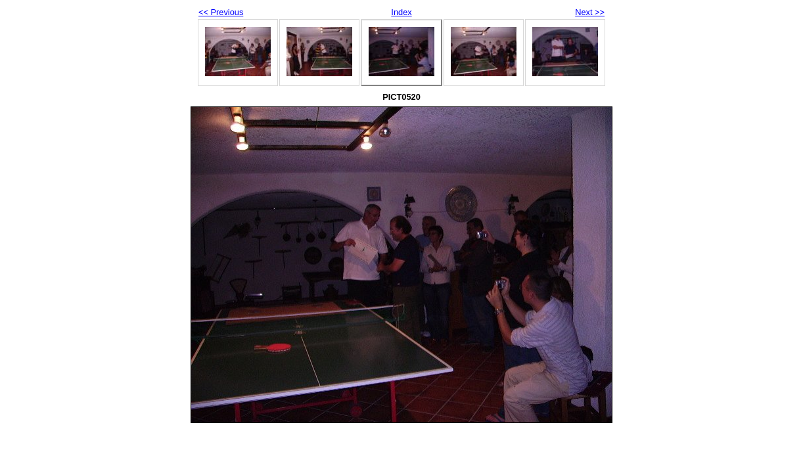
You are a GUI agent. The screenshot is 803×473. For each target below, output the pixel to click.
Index (401, 12)
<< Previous (220, 12)
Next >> (590, 12)
